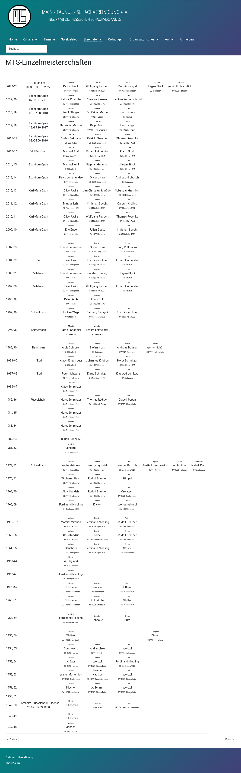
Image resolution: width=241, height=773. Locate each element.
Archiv (169, 39)
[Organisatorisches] (156, 39)
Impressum (13, 763)
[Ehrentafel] (100, 39)
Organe (28, 39)
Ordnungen (115, 39)
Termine (49, 39)
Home (13, 39)
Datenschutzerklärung (19, 757)
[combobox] (26, 49)
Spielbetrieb (69, 39)
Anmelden (187, 39)
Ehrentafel (90, 39)
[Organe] (35, 39)
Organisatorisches (141, 39)
